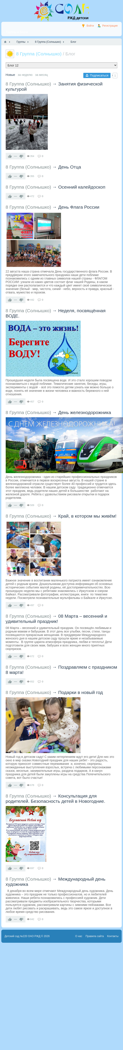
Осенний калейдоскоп (81, 186)
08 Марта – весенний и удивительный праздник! (56, 619)
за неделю (25, 75)
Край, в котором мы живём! (87, 515)
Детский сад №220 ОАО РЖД (23, 936)
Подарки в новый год (80, 692)
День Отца (69, 166)
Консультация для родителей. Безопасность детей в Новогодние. (55, 798)
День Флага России (78, 207)
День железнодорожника (84, 412)
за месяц (41, 75)
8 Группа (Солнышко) (28, 83)
